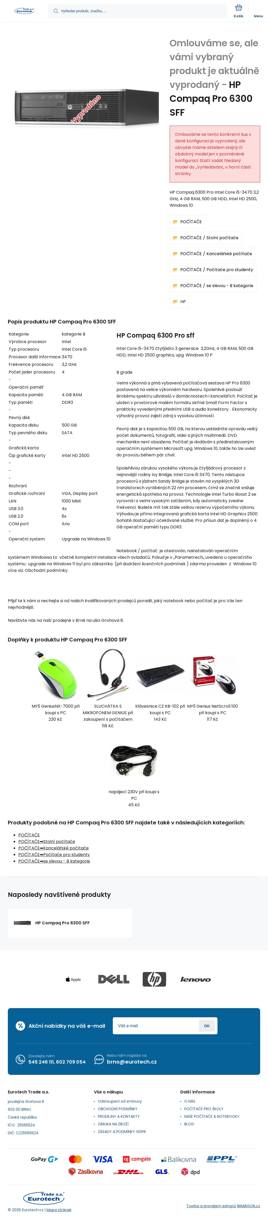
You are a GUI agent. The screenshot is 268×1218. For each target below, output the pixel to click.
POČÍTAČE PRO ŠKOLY (204, 1108)
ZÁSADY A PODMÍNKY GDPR (122, 1131)
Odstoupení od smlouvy (120, 1101)
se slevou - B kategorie (229, 286)
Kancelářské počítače (229, 254)
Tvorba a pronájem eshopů (211, 1206)
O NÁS (189, 1101)
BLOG (189, 1124)
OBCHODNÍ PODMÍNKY (117, 1108)
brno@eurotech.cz (132, 1061)
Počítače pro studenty (229, 270)
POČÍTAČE (191, 222)
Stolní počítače (222, 238)
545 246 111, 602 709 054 (57, 1062)
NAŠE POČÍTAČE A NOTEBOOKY (211, 1116)
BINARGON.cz (248, 1206)
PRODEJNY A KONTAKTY (119, 1116)
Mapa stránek (59, 1210)
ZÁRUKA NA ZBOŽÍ (113, 1124)
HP (183, 302)
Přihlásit (207, 1026)
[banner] (24, 11)
